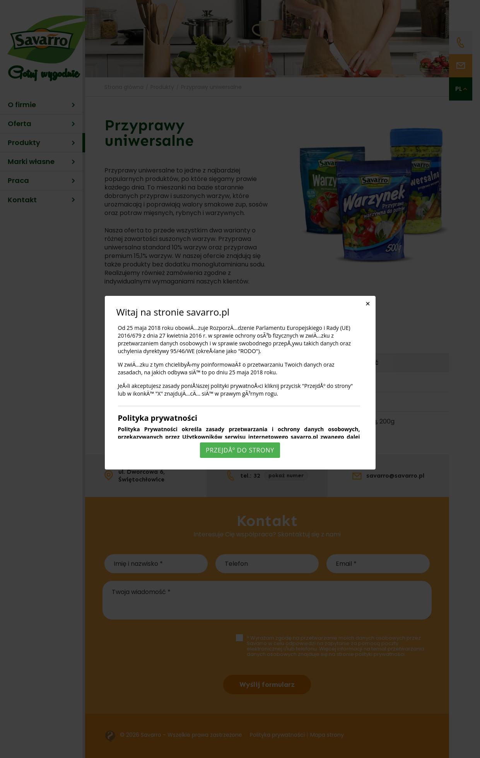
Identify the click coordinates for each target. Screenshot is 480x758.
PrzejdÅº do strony (240, 450)
